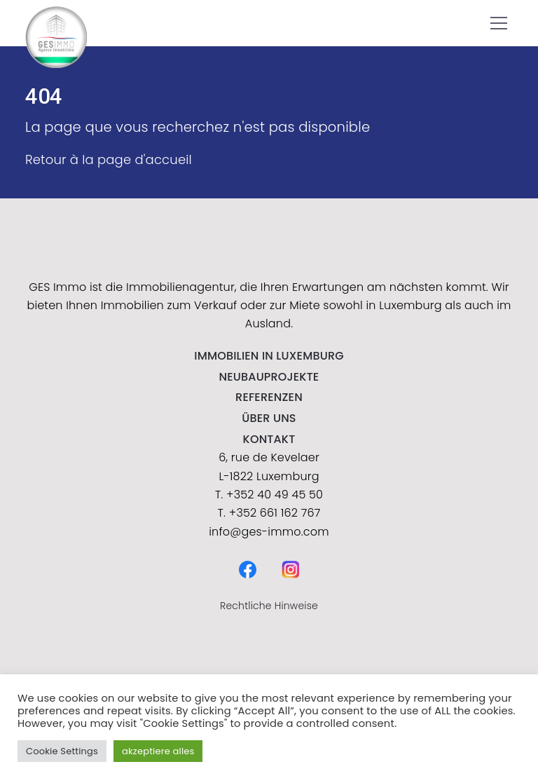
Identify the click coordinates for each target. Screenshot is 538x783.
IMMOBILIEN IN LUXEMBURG (268, 356)
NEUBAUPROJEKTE (269, 377)
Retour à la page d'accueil (108, 159)
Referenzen (269, 397)
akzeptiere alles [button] (158, 751)
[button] (499, 23)
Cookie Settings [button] (62, 751)
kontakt (269, 439)
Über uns (269, 418)
